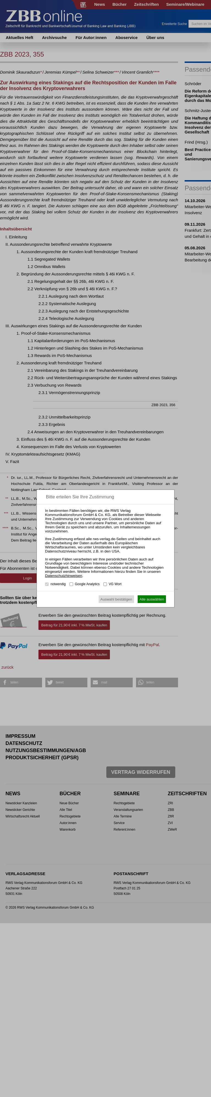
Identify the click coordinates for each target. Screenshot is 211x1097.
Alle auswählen (152, 599)
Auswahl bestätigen (116, 599)
